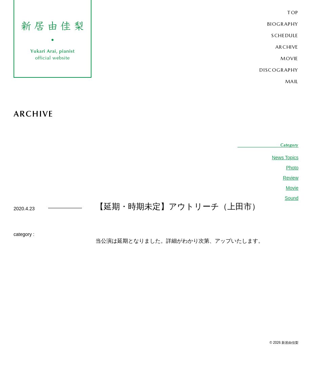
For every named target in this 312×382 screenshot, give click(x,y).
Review (290, 178)
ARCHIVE (286, 47)
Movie (292, 188)
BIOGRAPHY (282, 24)
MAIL (291, 81)
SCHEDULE (284, 35)
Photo (292, 167)
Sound (291, 198)
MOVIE (289, 58)
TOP (292, 12)
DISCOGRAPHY (278, 70)
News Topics (285, 157)
